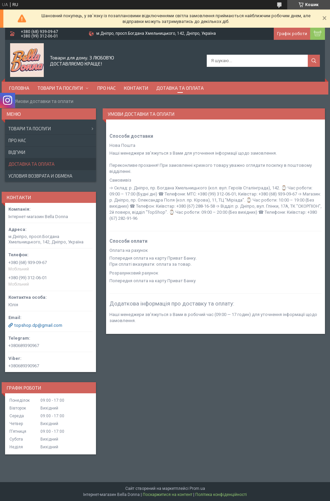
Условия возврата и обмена (40, 176)
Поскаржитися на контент (167, 494)
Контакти (136, 88)
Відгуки (16, 152)
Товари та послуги (60, 88)
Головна (19, 88)
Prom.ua (197, 488)
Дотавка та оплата (180, 88)
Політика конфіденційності (221, 494)
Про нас (106, 88)
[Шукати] (314, 61)
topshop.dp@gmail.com (38, 325)
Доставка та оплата (31, 164)
